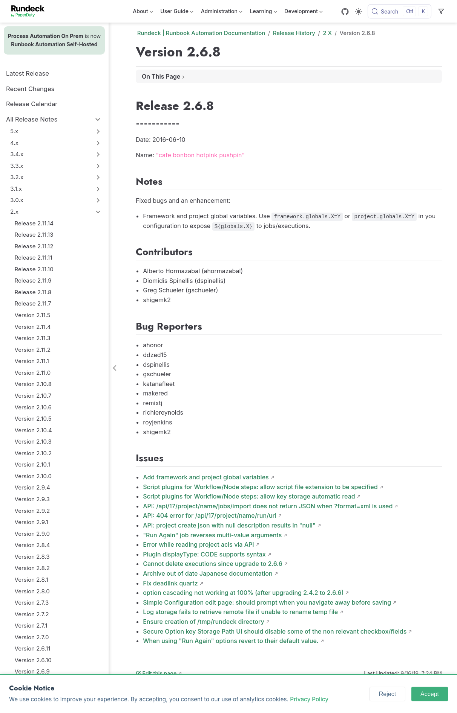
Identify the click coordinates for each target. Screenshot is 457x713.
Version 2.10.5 (33, 418)
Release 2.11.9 (33, 280)
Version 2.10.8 (33, 384)
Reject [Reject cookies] (387, 694)
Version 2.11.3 (33, 338)
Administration (221, 12)
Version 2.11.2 (33, 349)
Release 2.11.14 (34, 223)
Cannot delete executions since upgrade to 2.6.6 (212, 563)
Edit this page (156, 673)
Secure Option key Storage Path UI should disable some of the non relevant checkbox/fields (274, 631)
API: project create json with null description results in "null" (229, 525)
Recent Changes (30, 89)
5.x (14, 131)
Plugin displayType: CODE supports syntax (204, 554)
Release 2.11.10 (34, 269)
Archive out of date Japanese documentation (207, 573)
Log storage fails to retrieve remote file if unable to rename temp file (240, 612)
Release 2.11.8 (33, 292)
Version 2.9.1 (31, 522)
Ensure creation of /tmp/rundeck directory (203, 621)
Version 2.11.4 (33, 326)
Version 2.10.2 (33, 453)
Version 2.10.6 (33, 407)
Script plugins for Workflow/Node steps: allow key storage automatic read (249, 496)
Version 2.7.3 (32, 602)
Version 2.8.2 (32, 568)
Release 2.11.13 (34, 234)
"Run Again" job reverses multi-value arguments (212, 535)
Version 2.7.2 (32, 614)
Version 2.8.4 (32, 545)
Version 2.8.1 (31, 579)
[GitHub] (345, 12)
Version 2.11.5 (33, 315)
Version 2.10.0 (33, 476)
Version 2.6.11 (33, 648)
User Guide (177, 12)
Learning (263, 12)
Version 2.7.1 (31, 625)
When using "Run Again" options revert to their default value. (230, 641)
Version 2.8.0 (32, 591)
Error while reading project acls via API (198, 544)
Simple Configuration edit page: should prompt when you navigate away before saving (267, 602)
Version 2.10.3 (33, 441)
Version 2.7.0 (32, 637)
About (142, 12)
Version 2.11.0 (33, 372)
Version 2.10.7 (33, 395)
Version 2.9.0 (32, 533)
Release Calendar (32, 104)
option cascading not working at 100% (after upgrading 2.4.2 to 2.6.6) (243, 592)
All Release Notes (31, 119)
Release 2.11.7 (33, 303)
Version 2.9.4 (32, 487)
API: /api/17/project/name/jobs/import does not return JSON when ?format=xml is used (268, 506)
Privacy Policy (309, 699)
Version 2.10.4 (33, 430)
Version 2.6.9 (32, 671)
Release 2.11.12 (34, 246)
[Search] (399, 11)
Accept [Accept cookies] (429, 694)
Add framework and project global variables (205, 477)
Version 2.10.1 (32, 464)
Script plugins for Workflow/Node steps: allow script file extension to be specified (260, 487)
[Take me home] (30, 11)
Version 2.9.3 (32, 499)
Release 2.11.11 (33, 257)
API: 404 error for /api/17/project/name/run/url (209, 515)
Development (303, 12)
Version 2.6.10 (33, 660)
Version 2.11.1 (32, 361)
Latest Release (27, 73)
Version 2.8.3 (32, 556)
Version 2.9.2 (32, 510)
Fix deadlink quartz (170, 583)
